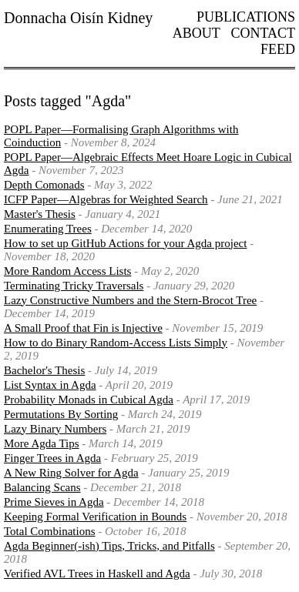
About (196, 33)
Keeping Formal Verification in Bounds (95, 516)
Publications (246, 17)
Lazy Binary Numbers (55, 429)
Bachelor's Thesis (44, 370)
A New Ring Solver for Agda (71, 473)
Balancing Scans (42, 487)
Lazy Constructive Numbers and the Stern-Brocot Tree (130, 300)
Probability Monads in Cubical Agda (88, 399)
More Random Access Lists (67, 271)
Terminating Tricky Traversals (73, 285)
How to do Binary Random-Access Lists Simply (115, 342)
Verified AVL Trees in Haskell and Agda (97, 573)
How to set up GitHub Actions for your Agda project (125, 243)
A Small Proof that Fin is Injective (83, 328)
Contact (262, 33)
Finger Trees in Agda (52, 458)
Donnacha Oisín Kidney (78, 17)
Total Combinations (50, 531)
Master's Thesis (40, 214)
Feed (277, 49)
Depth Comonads (44, 185)
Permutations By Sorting (61, 414)
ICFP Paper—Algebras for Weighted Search (106, 199)
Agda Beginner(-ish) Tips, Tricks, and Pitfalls (109, 546)
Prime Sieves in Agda (54, 502)
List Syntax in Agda (50, 385)
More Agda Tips (41, 443)
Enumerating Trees (48, 228)
